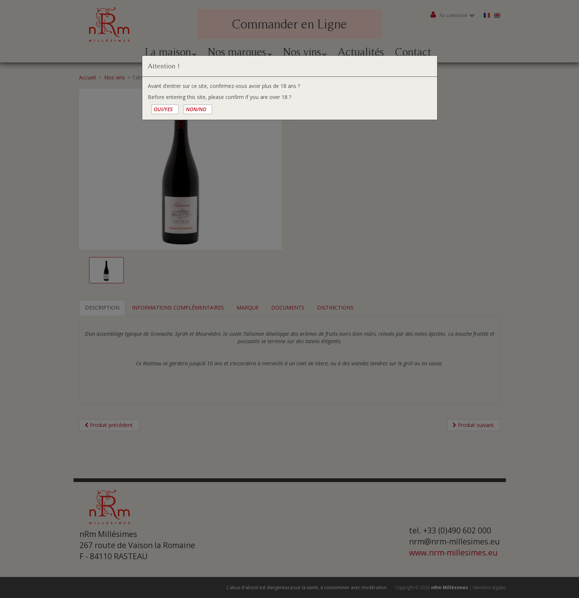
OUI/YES (163, 109)
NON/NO (196, 109)
